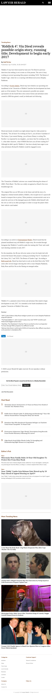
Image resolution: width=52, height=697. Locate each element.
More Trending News (9, 516)
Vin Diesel (10, 336)
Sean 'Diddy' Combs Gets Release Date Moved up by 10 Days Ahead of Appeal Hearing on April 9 (24, 472)
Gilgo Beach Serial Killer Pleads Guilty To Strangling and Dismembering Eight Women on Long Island (23, 441)
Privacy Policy (29, 663)
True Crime (4, 666)
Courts (3, 677)
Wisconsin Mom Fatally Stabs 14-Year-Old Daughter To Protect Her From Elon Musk (24, 458)
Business (3, 671)
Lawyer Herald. (25, 692)
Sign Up (26, 385)
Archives (3, 660)
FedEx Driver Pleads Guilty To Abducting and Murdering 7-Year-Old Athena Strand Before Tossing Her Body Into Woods (27, 414)
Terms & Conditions (31, 660)
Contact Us (4, 687)
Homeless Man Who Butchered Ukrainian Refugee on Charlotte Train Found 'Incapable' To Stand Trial (25, 423)
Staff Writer (7, 62)
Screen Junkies (14, 86)
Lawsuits (3, 674)
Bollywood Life (6, 261)
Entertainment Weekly (25, 240)
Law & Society (4, 669)
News (2, 455)
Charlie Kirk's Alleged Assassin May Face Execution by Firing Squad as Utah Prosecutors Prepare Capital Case (25, 581)
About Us (3, 684)
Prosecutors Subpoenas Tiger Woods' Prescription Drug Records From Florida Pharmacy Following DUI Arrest (25, 432)
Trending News (6, 42)
